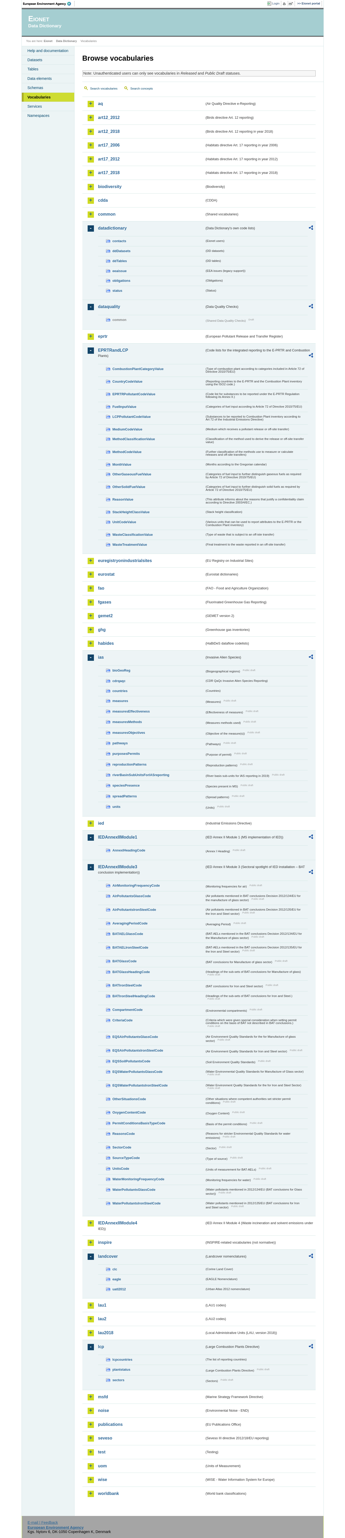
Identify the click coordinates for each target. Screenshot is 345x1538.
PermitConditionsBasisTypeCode (139, 1123)
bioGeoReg (121, 670)
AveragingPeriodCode (130, 923)
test (101, 1452)
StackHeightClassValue (131, 512)
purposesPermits (126, 754)
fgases (105, 602)
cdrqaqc (119, 681)
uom (102, 1466)
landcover (108, 1256)
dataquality (109, 306)
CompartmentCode (128, 1010)
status (118, 291)
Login (275, 3)
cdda (103, 200)
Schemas (35, 88)
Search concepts (141, 88)
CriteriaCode (123, 1020)
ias (101, 657)
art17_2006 (109, 145)
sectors (119, 1380)
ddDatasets (122, 251)
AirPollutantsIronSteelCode (134, 910)
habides (106, 643)
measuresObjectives (129, 733)
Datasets (35, 60)
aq (100, 103)
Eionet (48, 41)
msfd (103, 1397)
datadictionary (112, 228)
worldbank (108, 1493)
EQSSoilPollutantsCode (131, 1061)
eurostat (106, 574)
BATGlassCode (125, 961)
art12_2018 (109, 131)
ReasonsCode (124, 1134)
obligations (121, 281)
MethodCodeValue (127, 452)
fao (101, 588)
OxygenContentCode (129, 1112)
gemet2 (105, 616)
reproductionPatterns (130, 764)
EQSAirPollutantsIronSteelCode (138, 1050)
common (107, 214)
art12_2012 (109, 117)
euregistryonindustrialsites (125, 560)
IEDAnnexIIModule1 (117, 837)
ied (101, 823)
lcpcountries (122, 1360)
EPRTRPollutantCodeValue (134, 394)
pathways (120, 743)
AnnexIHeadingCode (129, 850)
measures (120, 701)
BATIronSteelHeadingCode (134, 996)
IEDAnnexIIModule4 (117, 1223)
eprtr (103, 336)
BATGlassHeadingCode (131, 972)
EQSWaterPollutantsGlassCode (138, 1072)
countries (120, 691)
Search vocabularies (104, 88)
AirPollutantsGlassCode (132, 896)
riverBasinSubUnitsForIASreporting (141, 775)
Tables (33, 69)
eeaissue (120, 271)
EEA (49, 3)
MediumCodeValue (127, 429)
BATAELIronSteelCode (130, 947)
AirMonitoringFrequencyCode (136, 885)
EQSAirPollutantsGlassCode (135, 1037)
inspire (105, 1242)
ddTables (120, 261)
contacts (119, 241)
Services (35, 106)
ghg (102, 629)
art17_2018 (109, 172)
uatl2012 (119, 1289)
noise (103, 1410)
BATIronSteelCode (127, 985)
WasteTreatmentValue (130, 545)
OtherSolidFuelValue (129, 487)
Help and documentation (48, 51)
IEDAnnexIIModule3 (117, 867)
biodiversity (110, 186)
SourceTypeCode (126, 1158)
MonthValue (122, 464)
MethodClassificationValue (134, 439)
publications (110, 1424)
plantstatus (121, 1369)
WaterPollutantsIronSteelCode (137, 1203)
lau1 (102, 1305)
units (117, 807)
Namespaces (39, 115)
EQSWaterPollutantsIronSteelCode (140, 1085)
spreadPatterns (125, 796)
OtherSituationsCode (129, 1099)
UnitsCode (121, 1169)
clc (115, 1269)
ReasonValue (123, 499)
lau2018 (106, 1333)
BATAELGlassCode (128, 934)
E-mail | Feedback (43, 1522)
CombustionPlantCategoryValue (138, 369)
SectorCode (122, 1147)
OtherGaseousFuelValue (132, 474)
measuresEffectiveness (131, 711)
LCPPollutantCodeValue (132, 417)
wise (102, 1479)
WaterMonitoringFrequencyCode (138, 1179)
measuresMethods (127, 722)
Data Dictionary (66, 41)
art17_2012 (109, 159)
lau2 (102, 1319)
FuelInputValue (124, 407)
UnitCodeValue (124, 522)
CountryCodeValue (127, 381)
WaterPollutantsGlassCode (134, 1190)
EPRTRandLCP (113, 350)
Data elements (40, 78)
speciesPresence (126, 785)
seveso (105, 1438)
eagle (117, 1279)
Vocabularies (39, 97)
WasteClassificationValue (133, 535)
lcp (101, 1346)
